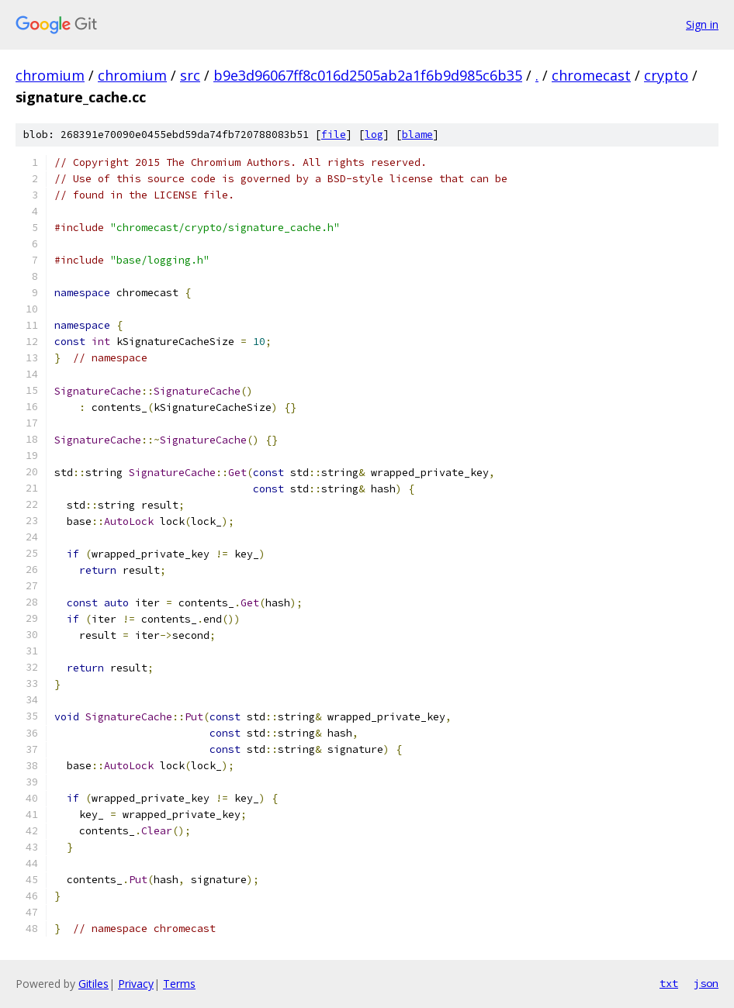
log (374, 134)
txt (669, 983)
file (333, 134)
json (706, 983)
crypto (666, 75)
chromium (50, 75)
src (190, 75)
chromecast (591, 75)
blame (417, 134)
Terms (179, 983)
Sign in (702, 24)
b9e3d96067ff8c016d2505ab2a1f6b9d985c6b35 (367, 75)
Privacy (136, 983)
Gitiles (93, 983)
